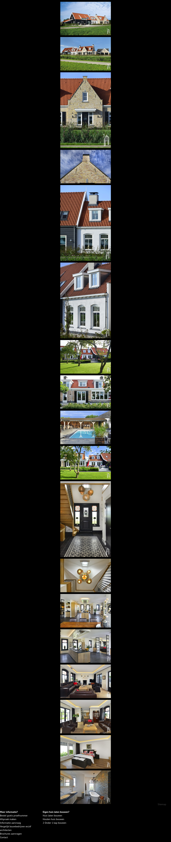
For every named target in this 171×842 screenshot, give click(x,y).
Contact (4, 837)
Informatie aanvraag (10, 822)
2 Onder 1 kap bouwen (54, 822)
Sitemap (162, 804)
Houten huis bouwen (53, 819)
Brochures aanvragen (11, 833)
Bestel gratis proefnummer (14, 815)
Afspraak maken (8, 819)
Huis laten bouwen (52, 815)
